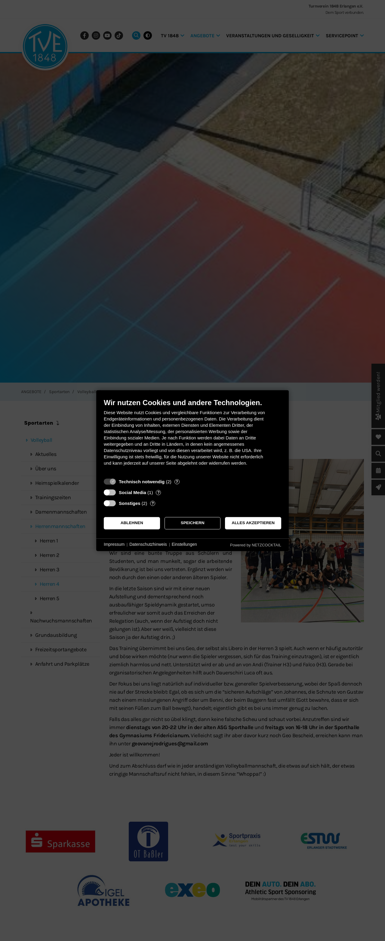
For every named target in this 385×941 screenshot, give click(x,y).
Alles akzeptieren (253, 523)
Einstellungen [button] (184, 544)
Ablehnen (132, 523)
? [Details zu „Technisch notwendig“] (177, 481)
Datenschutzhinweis (148, 544)
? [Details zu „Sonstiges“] (153, 503)
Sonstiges (129, 503)
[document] (192, 436)
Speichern (193, 523)
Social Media (132, 492)
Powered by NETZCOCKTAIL (255, 545)
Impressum (114, 544)
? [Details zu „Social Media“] (158, 492)
